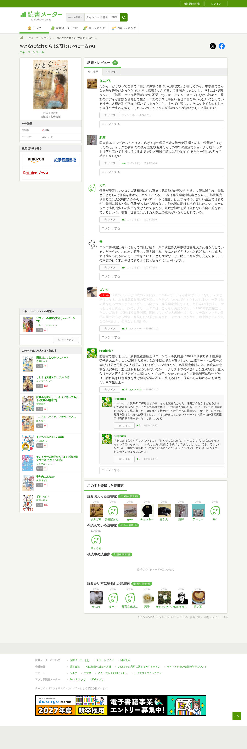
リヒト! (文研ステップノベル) (52, 377)
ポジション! (43, 496)
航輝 (102, 137)
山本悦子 (40, 421)
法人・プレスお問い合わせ (113, 673)
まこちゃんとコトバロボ (50, 437)
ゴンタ (104, 289)
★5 (138, 459)
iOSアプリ (98, 679)
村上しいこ (42, 440)
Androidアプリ (78, 679)
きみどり (105, 81)
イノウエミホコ (44, 381)
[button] (124, 17)
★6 (138, 425)
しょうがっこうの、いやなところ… (56, 417)
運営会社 (75, 666)
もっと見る (65, 339)
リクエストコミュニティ (148, 673)
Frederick (106, 350)
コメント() (128, 115)
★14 (124, 328)
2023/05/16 (150, 219)
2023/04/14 (150, 267)
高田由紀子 (42, 500)
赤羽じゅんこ (43, 361)
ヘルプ (73, 673)
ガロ (102, 185)
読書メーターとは (80, 660)
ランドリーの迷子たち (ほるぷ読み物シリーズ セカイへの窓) (57, 458)
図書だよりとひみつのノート (52, 357)
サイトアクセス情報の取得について (187, 666)
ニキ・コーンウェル (40, 38)
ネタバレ (112, 71)
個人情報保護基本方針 (98, 666)
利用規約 (125, 660)
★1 (124, 219)
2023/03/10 (152, 389)
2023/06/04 (150, 163)
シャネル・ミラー (45, 464)
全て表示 (93, 71)
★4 (124, 163)
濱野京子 (40, 404)
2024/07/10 (145, 115)
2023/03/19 (152, 328)
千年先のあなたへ (46, 476)
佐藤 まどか (42, 480)
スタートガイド (105, 660)
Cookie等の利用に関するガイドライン (139, 666)
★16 (124, 389)
